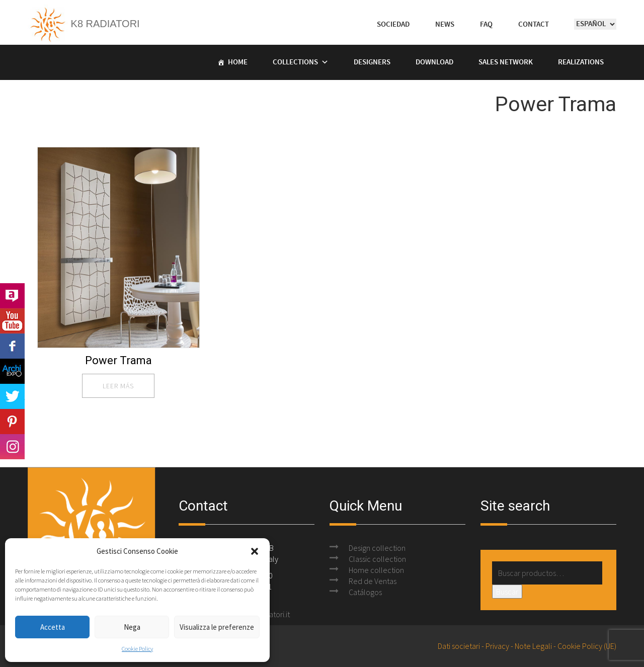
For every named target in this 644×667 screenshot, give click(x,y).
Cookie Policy (137, 648)
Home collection (376, 570)
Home (238, 62)
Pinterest (12, 421)
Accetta (52, 627)
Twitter (12, 396)
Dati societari (459, 646)
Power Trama (118, 360)
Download (434, 62)
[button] (255, 551)
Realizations (581, 62)
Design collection (377, 548)
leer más (118, 385)
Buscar (507, 592)
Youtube (12, 321)
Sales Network (505, 62)
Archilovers (12, 295)
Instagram (12, 446)
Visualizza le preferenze (217, 627)
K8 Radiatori (84, 23)
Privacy (497, 646)
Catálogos (365, 592)
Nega (132, 627)
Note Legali (533, 646)
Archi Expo (12, 371)
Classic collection (377, 559)
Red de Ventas (372, 581)
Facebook (12, 346)
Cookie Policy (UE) (586, 646)
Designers (372, 62)
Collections (295, 62)
